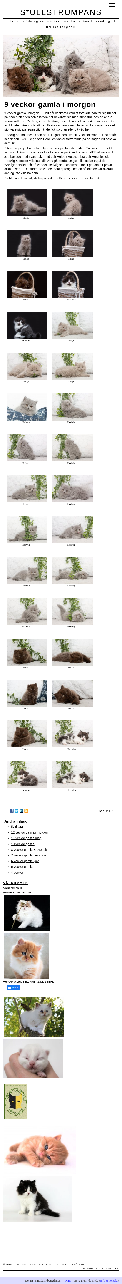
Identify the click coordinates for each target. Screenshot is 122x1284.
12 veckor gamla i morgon (29, 832)
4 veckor (17, 872)
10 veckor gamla (23, 844)
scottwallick (109, 1268)
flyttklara (17, 827)
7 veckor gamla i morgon (28, 855)
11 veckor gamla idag (26, 838)
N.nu (68, 1280)
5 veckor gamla (22, 866)
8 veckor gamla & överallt (29, 849)
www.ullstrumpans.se (17, 892)
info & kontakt (109, 1280)
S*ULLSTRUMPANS (61, 12)
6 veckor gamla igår (25, 861)
